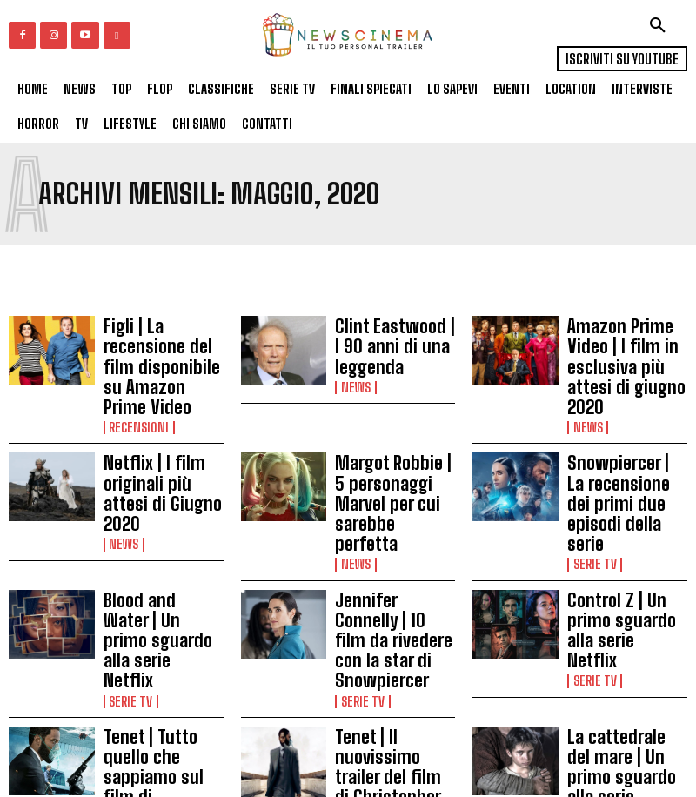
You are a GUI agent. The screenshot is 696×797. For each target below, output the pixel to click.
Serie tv (592, 484)
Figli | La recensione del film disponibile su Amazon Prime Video (160, 346)
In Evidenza (136, 677)
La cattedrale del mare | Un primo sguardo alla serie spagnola (619, 635)
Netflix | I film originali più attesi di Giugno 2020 (164, 437)
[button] (658, 25)
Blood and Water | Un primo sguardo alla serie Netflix (162, 534)
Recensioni (136, 388)
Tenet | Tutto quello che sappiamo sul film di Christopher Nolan (159, 635)
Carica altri (348, 740)
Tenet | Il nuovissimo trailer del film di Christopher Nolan (393, 639)
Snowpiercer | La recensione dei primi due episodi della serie (625, 443)
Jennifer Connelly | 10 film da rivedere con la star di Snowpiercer (394, 539)
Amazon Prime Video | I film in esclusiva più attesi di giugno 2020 (626, 346)
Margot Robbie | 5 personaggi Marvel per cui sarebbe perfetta (389, 443)
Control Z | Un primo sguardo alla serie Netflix (622, 534)
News (353, 368)
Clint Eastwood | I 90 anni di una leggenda (393, 341)
